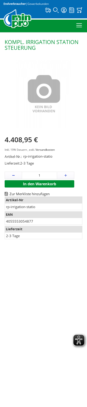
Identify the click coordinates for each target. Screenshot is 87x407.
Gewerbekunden (38, 4)
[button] (13, 175)
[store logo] (17, 19)
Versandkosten (45, 150)
